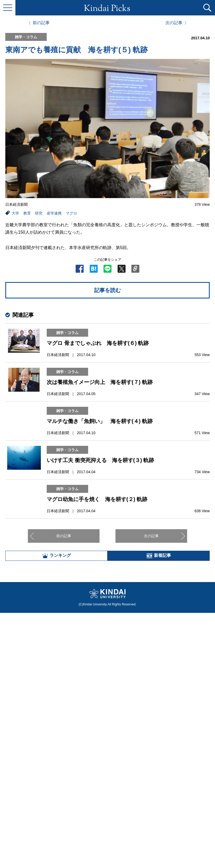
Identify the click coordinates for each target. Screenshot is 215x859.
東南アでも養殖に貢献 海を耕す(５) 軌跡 (76, 50)
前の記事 (41, 23)
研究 (38, 213)
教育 (27, 213)
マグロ (71, 213)
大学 (15, 213)
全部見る (107, 800)
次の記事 (173, 23)
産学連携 (54, 213)
